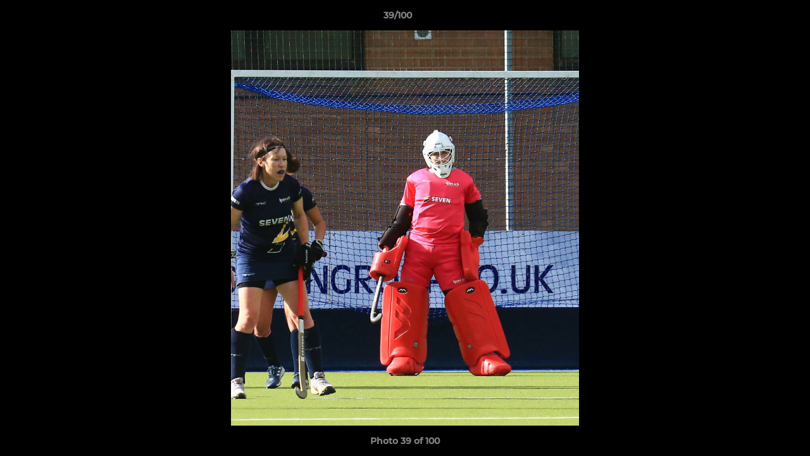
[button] (756, 18)
